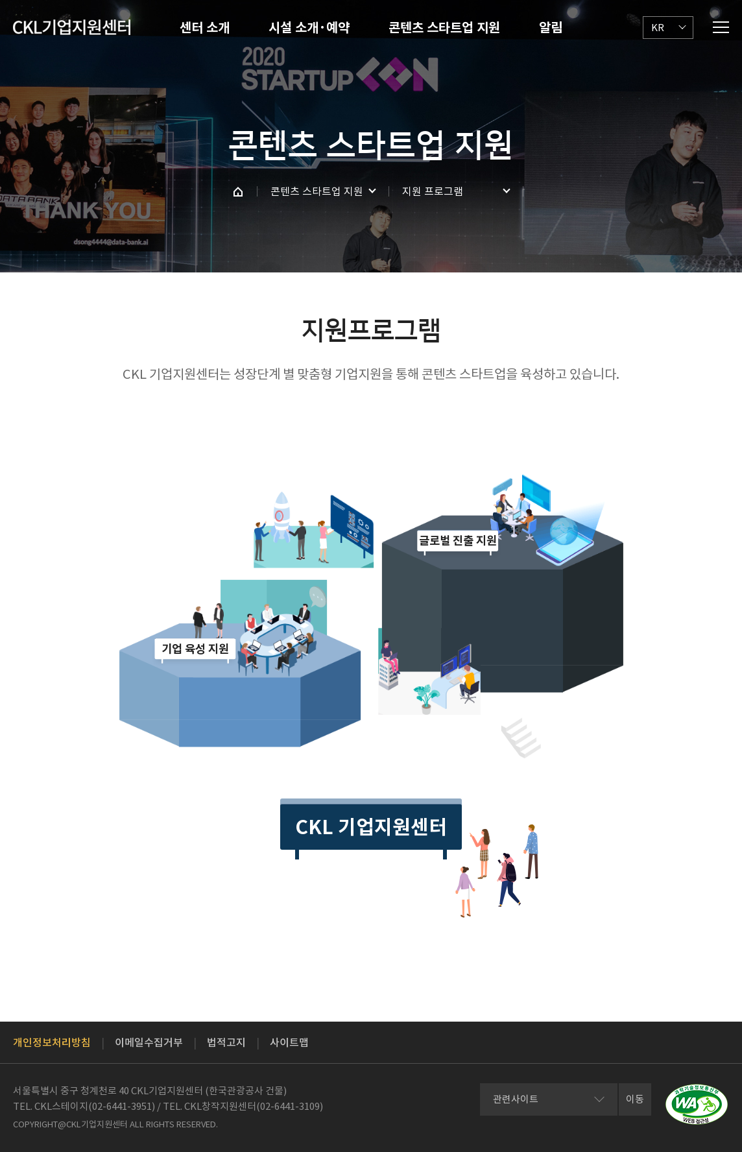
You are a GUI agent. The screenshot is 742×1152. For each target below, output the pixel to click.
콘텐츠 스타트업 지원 (444, 27)
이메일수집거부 (149, 1042)
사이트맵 (289, 1042)
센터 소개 (205, 27)
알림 (550, 27)
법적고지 (226, 1042)
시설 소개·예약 (309, 27)
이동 (635, 1099)
